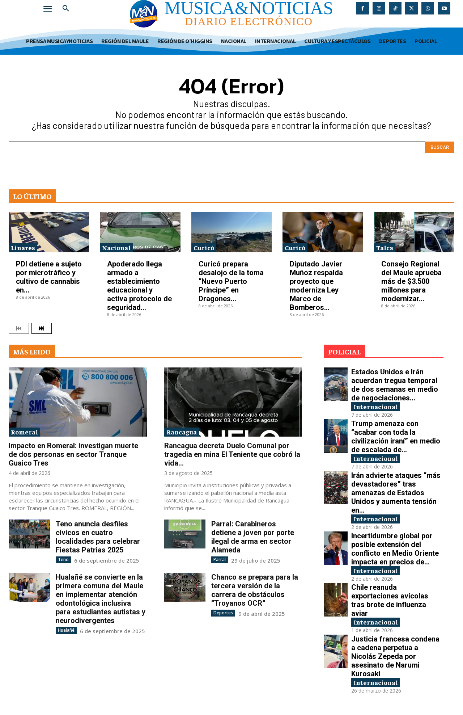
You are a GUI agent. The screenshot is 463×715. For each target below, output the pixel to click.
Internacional (375, 406)
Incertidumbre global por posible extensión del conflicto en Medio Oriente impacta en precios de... (395, 548)
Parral (219, 559)
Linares (23, 247)
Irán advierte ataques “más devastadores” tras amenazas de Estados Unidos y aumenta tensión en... (396, 492)
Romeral (24, 432)
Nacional (116, 247)
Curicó (204, 247)
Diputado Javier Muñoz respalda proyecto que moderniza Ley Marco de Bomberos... (316, 286)
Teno (63, 559)
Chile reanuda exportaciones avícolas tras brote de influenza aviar (389, 600)
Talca (384, 247)
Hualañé (66, 630)
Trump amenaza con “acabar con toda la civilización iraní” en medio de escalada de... (395, 436)
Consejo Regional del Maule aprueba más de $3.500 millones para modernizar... (411, 281)
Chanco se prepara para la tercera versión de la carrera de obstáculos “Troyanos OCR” (254, 590)
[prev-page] (19, 328)
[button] (66, 8)
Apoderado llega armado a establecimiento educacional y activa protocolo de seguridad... (139, 286)
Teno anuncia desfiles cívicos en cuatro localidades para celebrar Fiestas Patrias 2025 (98, 537)
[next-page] (41, 328)
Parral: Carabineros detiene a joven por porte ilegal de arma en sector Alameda (252, 537)
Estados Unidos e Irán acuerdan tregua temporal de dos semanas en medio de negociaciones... (394, 384)
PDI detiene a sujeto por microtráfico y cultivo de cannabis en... (49, 277)
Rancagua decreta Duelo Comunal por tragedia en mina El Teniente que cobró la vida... (232, 454)
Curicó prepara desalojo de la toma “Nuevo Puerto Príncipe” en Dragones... (231, 281)
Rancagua (181, 432)
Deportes (223, 613)
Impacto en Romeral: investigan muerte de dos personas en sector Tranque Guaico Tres (73, 454)
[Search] (439, 147)
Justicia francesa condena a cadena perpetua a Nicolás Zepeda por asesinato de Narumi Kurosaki (395, 656)
